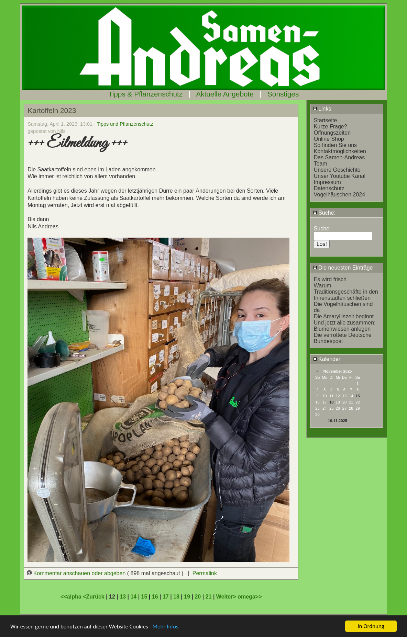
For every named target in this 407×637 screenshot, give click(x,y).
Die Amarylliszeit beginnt (344, 316)
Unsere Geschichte (337, 170)
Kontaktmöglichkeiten (340, 151)
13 (123, 597)
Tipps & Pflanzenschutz (145, 94)
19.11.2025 (337, 421)
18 (331, 402)
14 (133, 597)
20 (198, 597)
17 (166, 597)
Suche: (324, 213)
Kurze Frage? (330, 126)
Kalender (327, 359)
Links (322, 109)
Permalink (204, 573)
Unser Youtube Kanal (339, 176)
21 (209, 597)
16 (155, 597)
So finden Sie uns (335, 145)
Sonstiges (283, 94)
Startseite (325, 120)
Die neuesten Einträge (343, 268)
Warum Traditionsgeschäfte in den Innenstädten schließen (346, 292)
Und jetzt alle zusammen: (345, 323)
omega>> (250, 597)
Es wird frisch (330, 279)
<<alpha (71, 597)
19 (187, 597)
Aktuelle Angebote (225, 94)
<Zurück (94, 597)
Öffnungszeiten (332, 133)
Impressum (327, 182)
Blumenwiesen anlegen (342, 329)
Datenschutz (329, 188)
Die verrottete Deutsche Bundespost (343, 338)
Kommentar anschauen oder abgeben (77, 573)
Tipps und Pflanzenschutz (125, 124)
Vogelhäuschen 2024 (339, 194)
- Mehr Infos (163, 627)
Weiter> (227, 597)
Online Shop (329, 139)
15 (357, 396)
